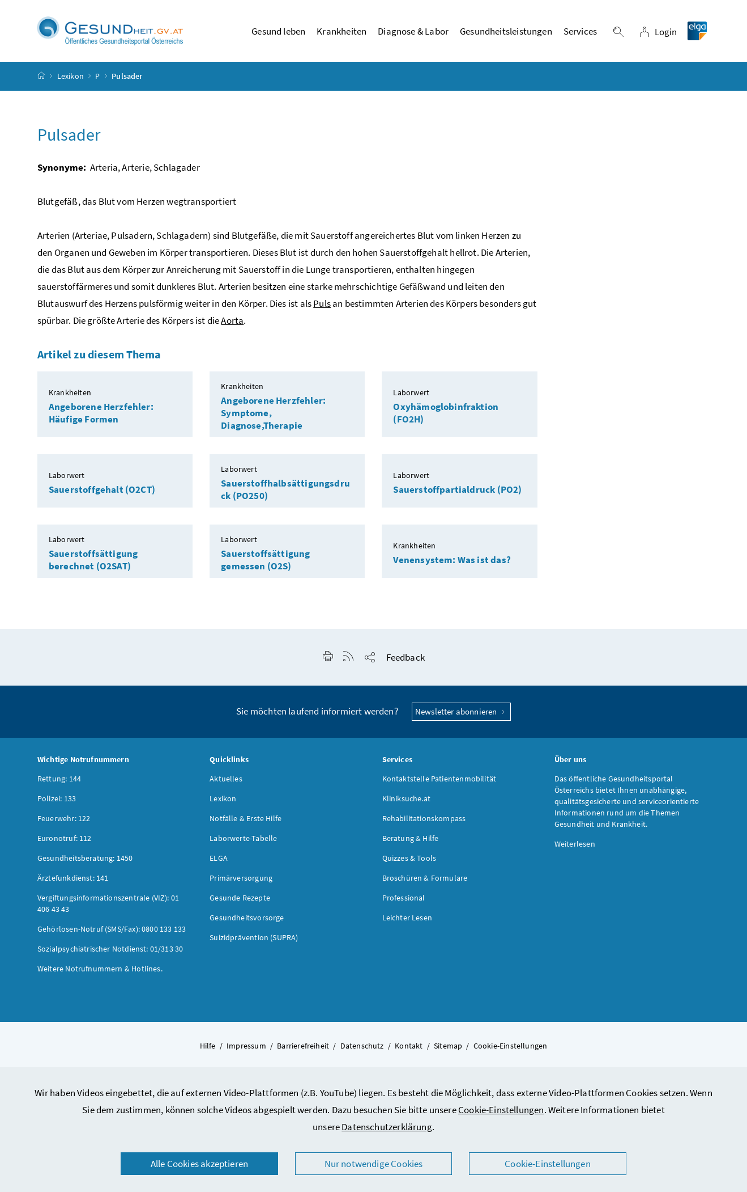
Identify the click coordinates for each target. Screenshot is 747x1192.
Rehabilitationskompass (424, 818)
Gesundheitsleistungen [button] (506, 31)
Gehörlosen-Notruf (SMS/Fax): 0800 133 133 (111, 929)
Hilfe (208, 1046)
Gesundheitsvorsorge (247, 917)
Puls (322, 303)
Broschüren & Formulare (425, 878)
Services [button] (580, 31)
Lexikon (70, 76)
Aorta (232, 320)
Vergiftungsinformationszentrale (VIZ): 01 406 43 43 (108, 903)
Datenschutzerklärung (387, 1127)
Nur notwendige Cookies (374, 1163)
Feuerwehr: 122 (63, 818)
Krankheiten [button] (341, 31)
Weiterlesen (574, 844)
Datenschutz (362, 1046)
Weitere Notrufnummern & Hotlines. (100, 968)
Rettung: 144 (59, 778)
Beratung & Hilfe (410, 838)
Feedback (405, 657)
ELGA (219, 858)
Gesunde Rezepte (240, 898)
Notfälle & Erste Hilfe (245, 818)
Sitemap (448, 1046)
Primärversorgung (241, 878)
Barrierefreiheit (303, 1046)
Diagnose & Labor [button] (413, 31)
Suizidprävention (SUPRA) (254, 937)
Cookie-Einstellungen (501, 1110)
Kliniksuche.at (406, 798)
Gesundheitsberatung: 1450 (85, 858)
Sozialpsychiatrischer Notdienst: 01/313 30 (110, 949)
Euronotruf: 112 (64, 838)
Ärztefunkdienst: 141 (73, 878)
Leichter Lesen (407, 917)
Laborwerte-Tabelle (243, 838)
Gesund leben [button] (278, 31)
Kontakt (408, 1046)
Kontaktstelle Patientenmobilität (439, 778)
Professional (403, 898)
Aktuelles (226, 778)
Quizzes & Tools (409, 858)
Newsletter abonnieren (461, 711)
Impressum (246, 1046)
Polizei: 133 (56, 798)
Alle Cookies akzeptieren (199, 1163)
